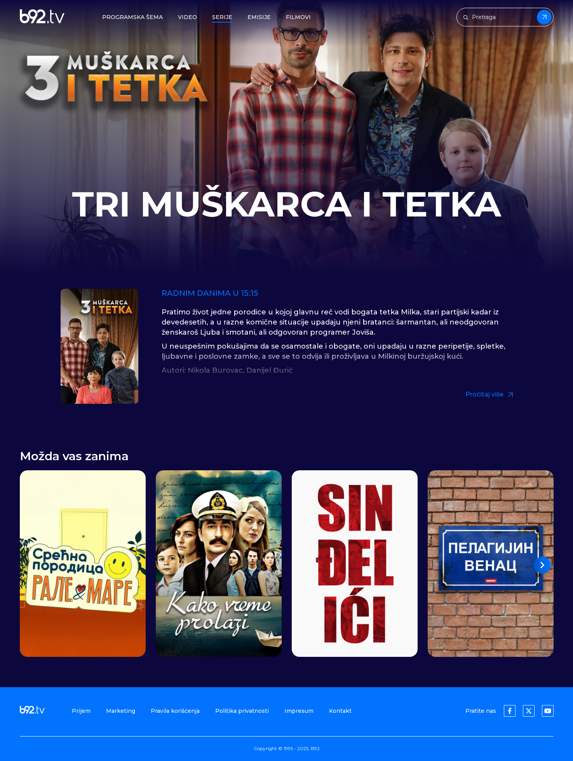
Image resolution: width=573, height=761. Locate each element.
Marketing (120, 710)
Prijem (81, 710)
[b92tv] (42, 17)
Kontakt (340, 710)
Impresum (298, 710)
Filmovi (298, 17)
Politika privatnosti (242, 710)
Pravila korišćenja (175, 710)
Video (187, 17)
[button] (542, 565)
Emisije (259, 17)
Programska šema (132, 17)
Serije (222, 17)
